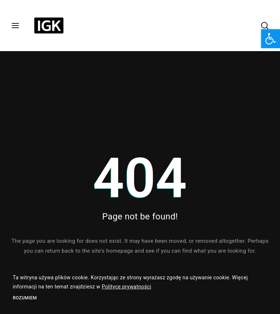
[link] (270, 38)
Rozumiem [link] (25, 297)
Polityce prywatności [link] (126, 287)
